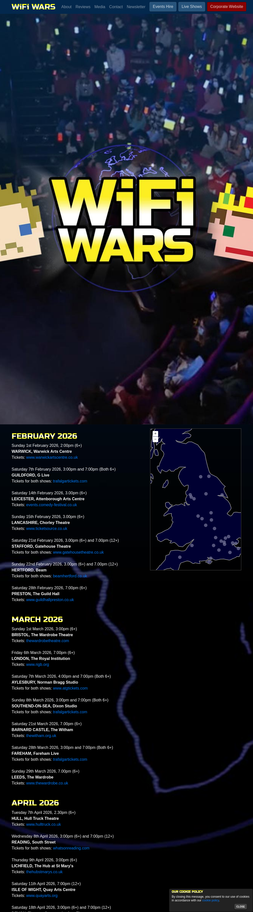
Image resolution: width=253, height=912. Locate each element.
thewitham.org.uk (41, 736)
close (240, 906)
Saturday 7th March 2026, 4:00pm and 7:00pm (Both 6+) (61, 676)
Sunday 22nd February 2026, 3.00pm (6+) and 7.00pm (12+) (65, 564)
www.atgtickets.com (70, 688)
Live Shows (192, 6)
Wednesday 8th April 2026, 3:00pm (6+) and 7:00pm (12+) (63, 836)
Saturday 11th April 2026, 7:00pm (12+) (46, 884)
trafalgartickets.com (70, 481)
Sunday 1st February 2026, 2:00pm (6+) (47, 445)
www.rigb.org (37, 664)
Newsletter (136, 7)
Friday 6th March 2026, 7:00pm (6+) (43, 653)
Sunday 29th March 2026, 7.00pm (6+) (45, 771)
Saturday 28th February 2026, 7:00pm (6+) (49, 588)
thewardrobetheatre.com (47, 641)
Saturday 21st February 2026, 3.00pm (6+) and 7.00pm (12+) (65, 540)
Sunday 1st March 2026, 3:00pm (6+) (44, 629)
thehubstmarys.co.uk (44, 872)
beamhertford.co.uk (70, 576)
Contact (116, 7)
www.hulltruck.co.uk (43, 824)
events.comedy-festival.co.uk (51, 505)
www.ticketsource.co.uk (46, 528)
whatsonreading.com (71, 848)
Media (99, 7)
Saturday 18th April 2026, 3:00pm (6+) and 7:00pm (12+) (61, 907)
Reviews (83, 7)
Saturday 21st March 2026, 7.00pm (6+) (47, 724)
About (66, 7)
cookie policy (210, 900)
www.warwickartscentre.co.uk (52, 457)
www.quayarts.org (42, 895)
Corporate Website (226, 6)
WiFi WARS (33, 6)
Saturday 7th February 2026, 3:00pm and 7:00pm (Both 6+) (64, 469)
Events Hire (163, 6)
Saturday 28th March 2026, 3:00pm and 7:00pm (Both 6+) (62, 747)
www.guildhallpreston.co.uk (50, 600)
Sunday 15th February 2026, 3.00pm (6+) (48, 517)
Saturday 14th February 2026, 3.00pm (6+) (49, 493)
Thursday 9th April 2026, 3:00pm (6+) (44, 860)
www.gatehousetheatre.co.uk (78, 552)
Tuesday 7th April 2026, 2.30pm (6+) (44, 812)
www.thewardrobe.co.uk (47, 783)
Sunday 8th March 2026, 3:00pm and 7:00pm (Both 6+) (60, 700)
